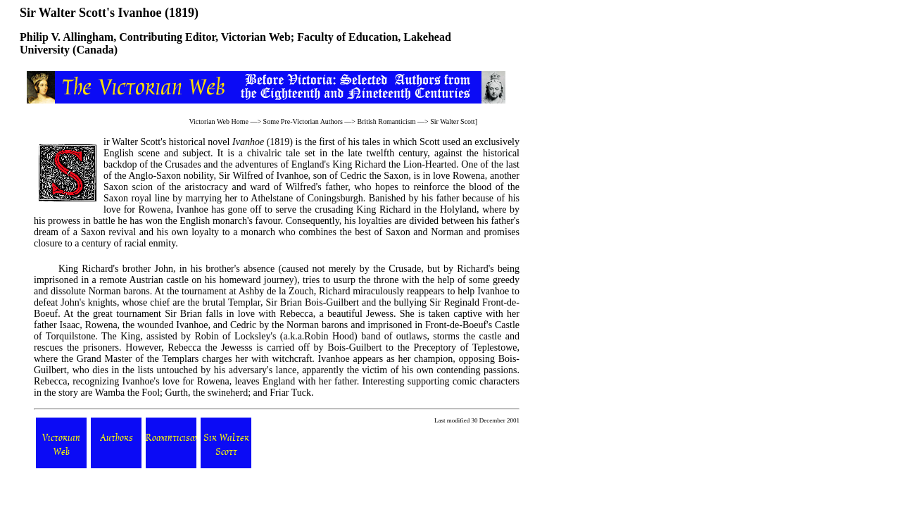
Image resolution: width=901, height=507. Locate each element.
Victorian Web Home (218, 121)
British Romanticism (387, 121)
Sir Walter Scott (452, 121)
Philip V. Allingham (66, 37)
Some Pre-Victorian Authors (303, 121)
